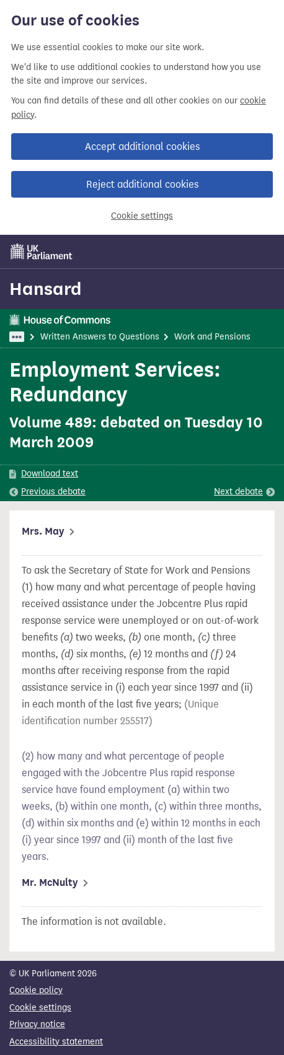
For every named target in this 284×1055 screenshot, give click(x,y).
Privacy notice (37, 1024)
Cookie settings (142, 216)
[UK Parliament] (41, 251)
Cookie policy (36, 990)
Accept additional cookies (142, 146)
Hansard (45, 289)
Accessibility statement (56, 1041)
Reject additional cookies (142, 184)
